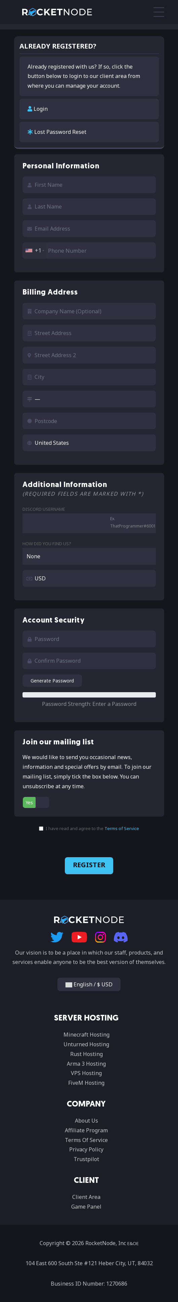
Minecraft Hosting (86, 1034)
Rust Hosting (86, 1054)
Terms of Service (121, 828)
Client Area (86, 1197)
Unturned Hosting (86, 1044)
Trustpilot (86, 1159)
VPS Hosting (86, 1073)
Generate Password (52, 680)
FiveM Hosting (86, 1082)
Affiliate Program (86, 1130)
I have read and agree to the (89, 828)
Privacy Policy (86, 1149)
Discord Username (44, 509)
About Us (86, 1120)
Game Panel (86, 1206)
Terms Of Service (86, 1140)
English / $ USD (89, 984)
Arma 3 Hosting (86, 1063)
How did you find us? (47, 544)
